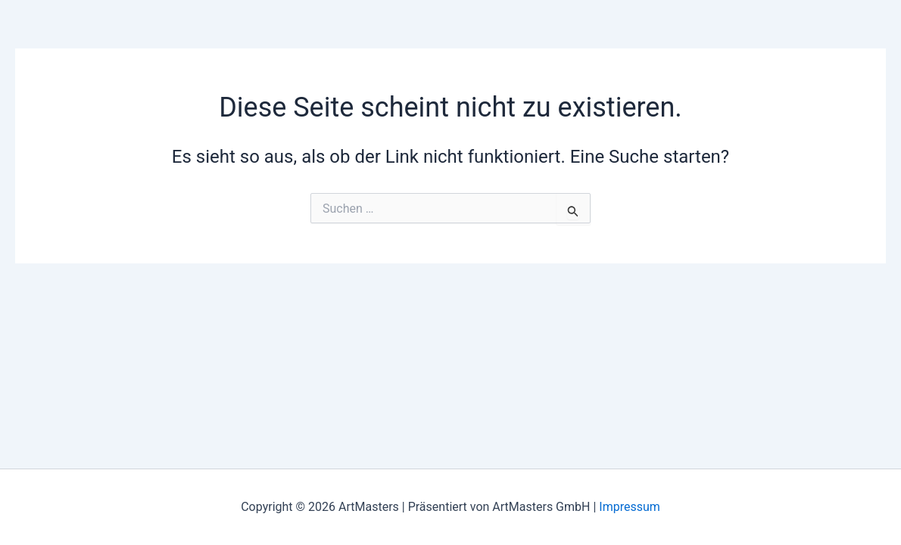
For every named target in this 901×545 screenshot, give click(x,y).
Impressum (629, 507)
